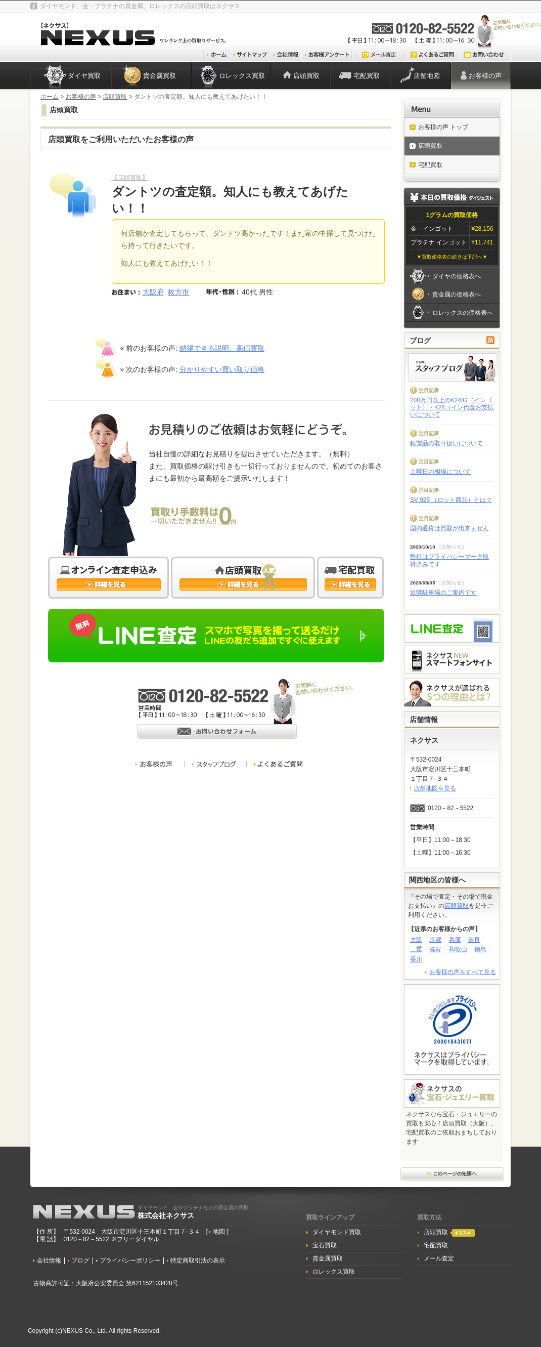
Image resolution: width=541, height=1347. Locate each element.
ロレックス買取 (242, 75)
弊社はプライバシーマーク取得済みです (449, 560)
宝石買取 (324, 1245)
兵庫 (455, 939)
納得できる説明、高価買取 (221, 348)
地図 (220, 1231)
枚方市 (178, 292)
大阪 (416, 939)
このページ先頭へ (452, 1174)
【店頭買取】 (130, 177)
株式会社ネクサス (193, 1211)
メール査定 (439, 1258)
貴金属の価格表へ (456, 294)
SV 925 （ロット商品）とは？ (451, 499)
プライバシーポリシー (130, 1260)
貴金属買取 (159, 75)
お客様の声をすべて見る (462, 972)
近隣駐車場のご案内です (443, 592)
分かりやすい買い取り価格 (221, 369)
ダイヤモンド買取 (336, 1232)
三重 (416, 949)
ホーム (49, 96)
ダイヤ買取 (84, 75)
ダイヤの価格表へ (456, 276)
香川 (416, 959)
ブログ (80, 1260)
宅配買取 (366, 75)
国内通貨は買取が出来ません (449, 528)
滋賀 (435, 949)
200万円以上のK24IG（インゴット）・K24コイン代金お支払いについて (451, 407)
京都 (435, 939)
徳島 (480, 949)
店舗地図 (427, 75)
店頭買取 (306, 75)
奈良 (474, 939)
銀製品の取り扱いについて (446, 443)
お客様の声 (485, 75)
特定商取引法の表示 (197, 1260)
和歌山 (458, 949)
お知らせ (451, 547)
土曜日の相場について (440, 471)
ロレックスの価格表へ (462, 312)
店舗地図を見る (435, 788)
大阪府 (153, 292)
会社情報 (49, 1260)
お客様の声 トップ (443, 127)
